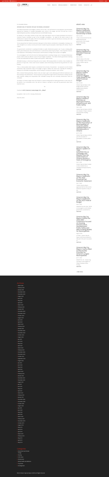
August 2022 (21, 360)
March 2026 (20, 285)
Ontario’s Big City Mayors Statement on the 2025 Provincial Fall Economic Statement (84, 177)
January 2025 (21, 309)
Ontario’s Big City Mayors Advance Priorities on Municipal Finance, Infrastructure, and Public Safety (83, 101)
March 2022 (20, 371)
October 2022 (21, 356)
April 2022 (20, 369)
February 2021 (21, 395)
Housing (55, 18)
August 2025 (21, 296)
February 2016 (21, 435)
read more (78, 44)
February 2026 (21, 287)
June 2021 (20, 386)
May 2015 (20, 438)
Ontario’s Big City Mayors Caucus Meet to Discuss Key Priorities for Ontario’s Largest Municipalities (84, 251)
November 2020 (21, 401)
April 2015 (20, 440)
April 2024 (20, 322)
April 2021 (20, 390)
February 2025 (21, 307)
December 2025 (21, 292)
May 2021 (20, 388)
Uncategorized (21, 465)
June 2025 (20, 298)
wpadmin (20, 94)
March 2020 (20, 416)
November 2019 (21, 420)
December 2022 (21, 352)
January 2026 (21, 289)
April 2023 (20, 345)
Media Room (73, 5)
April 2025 (20, 302)
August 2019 (21, 425)
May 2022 (20, 367)
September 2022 (21, 358)
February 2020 (21, 418)
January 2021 (21, 397)
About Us (54, 5)
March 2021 (20, 393)
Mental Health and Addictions (24, 461)
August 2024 (21, 317)
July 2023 (20, 339)
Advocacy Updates (62, 5)
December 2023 (21, 330)
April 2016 (20, 431)
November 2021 (21, 380)
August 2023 (21, 337)
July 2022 (20, 362)
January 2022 (21, 375)
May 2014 (20, 442)
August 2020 (21, 405)
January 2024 (21, 328)
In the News (20, 457)
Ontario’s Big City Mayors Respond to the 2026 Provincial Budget (83, 52)
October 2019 (21, 423)
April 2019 (20, 429)
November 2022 (21, 354)
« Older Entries (79, 271)
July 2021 (20, 384)
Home (48, 5)
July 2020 (20, 408)
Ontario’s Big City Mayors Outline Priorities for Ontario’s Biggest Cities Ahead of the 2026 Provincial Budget (83, 76)
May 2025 (20, 300)
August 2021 (21, 382)
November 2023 (21, 332)
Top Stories (20, 463)
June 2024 (20, 319)
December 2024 (21, 311)
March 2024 (20, 324)
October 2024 (21, 315)
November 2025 (21, 294)
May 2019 (20, 427)
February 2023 (21, 350)
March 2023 (20, 347)
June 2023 (20, 341)
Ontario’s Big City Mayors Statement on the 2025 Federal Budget (83, 199)
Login (106, 1)
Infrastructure (60, 18)
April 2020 (20, 414)
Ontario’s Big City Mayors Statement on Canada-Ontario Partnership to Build (83, 31)
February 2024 (21, 326)
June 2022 (20, 365)
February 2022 (21, 373)
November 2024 (21, 313)
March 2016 (20, 433)
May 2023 (20, 343)
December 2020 (21, 399)
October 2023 (21, 335)
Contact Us (101, 1)
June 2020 (20, 410)
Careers (80, 5)
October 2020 (21, 403)
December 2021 (21, 378)
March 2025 (20, 304)
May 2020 (20, 412)
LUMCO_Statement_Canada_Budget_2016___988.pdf (34, 90)
